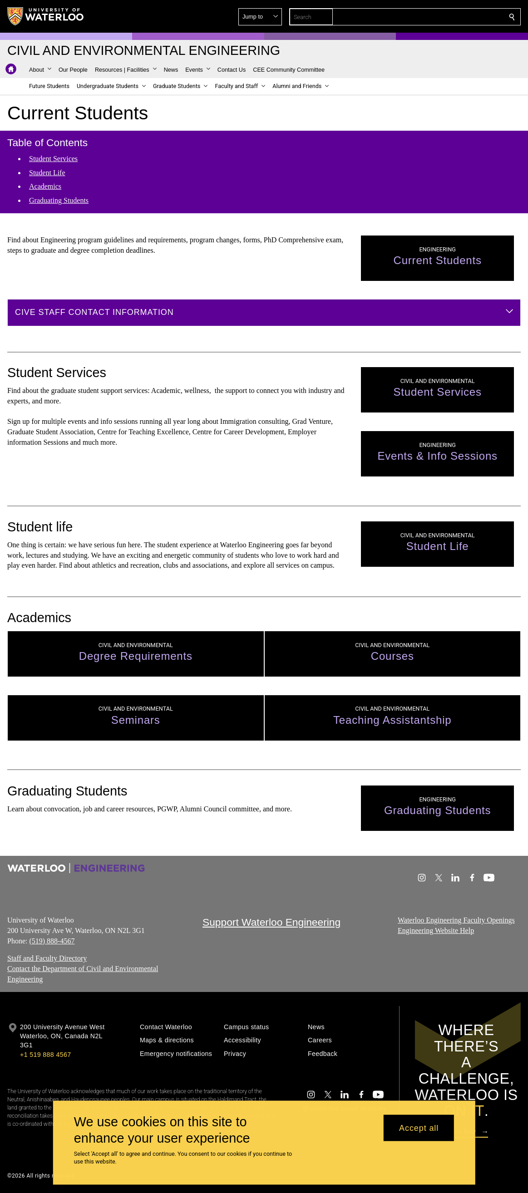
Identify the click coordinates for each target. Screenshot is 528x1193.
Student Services (53, 158)
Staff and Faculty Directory (47, 958)
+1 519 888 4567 (45, 1054)
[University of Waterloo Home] (45, 16)
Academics (45, 186)
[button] (446, 17)
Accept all (419, 1127)
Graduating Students (59, 200)
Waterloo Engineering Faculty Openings (456, 920)
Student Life (47, 172)
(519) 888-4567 (51, 941)
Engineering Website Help (436, 930)
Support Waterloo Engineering (271, 922)
